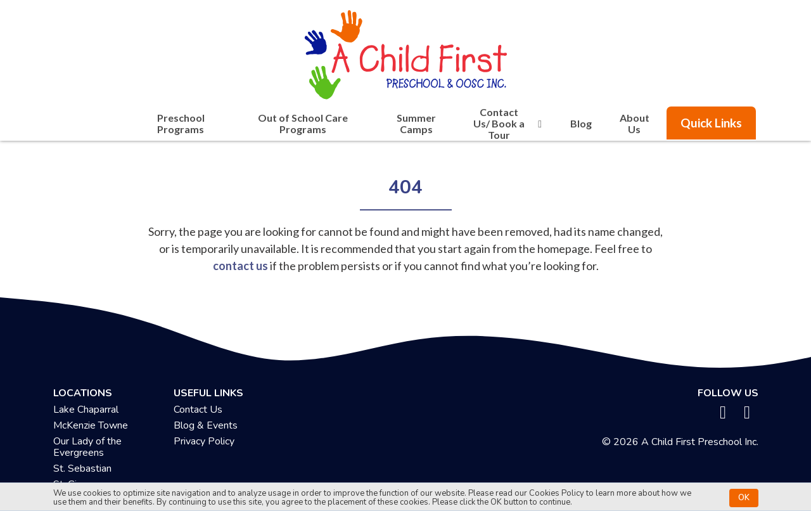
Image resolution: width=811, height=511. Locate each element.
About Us (634, 123)
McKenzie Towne (90, 425)
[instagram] (747, 413)
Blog (581, 123)
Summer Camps (416, 123)
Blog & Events (206, 425)
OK (744, 497)
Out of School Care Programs (303, 123)
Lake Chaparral (85, 410)
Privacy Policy (204, 441)
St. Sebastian (82, 468)
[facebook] (723, 413)
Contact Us (198, 410)
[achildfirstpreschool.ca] (405, 51)
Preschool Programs (181, 123)
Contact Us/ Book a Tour (509, 124)
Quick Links (711, 122)
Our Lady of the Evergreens (87, 447)
